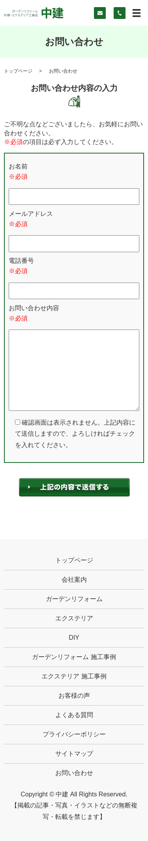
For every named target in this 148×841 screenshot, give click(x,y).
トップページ (18, 71)
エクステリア (74, 618)
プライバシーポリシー (74, 734)
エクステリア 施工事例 (73, 676)
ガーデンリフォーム (74, 599)
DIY (74, 637)
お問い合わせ (74, 773)
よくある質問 (74, 715)
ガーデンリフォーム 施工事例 (74, 657)
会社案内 (74, 579)
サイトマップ (74, 753)
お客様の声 (74, 695)
